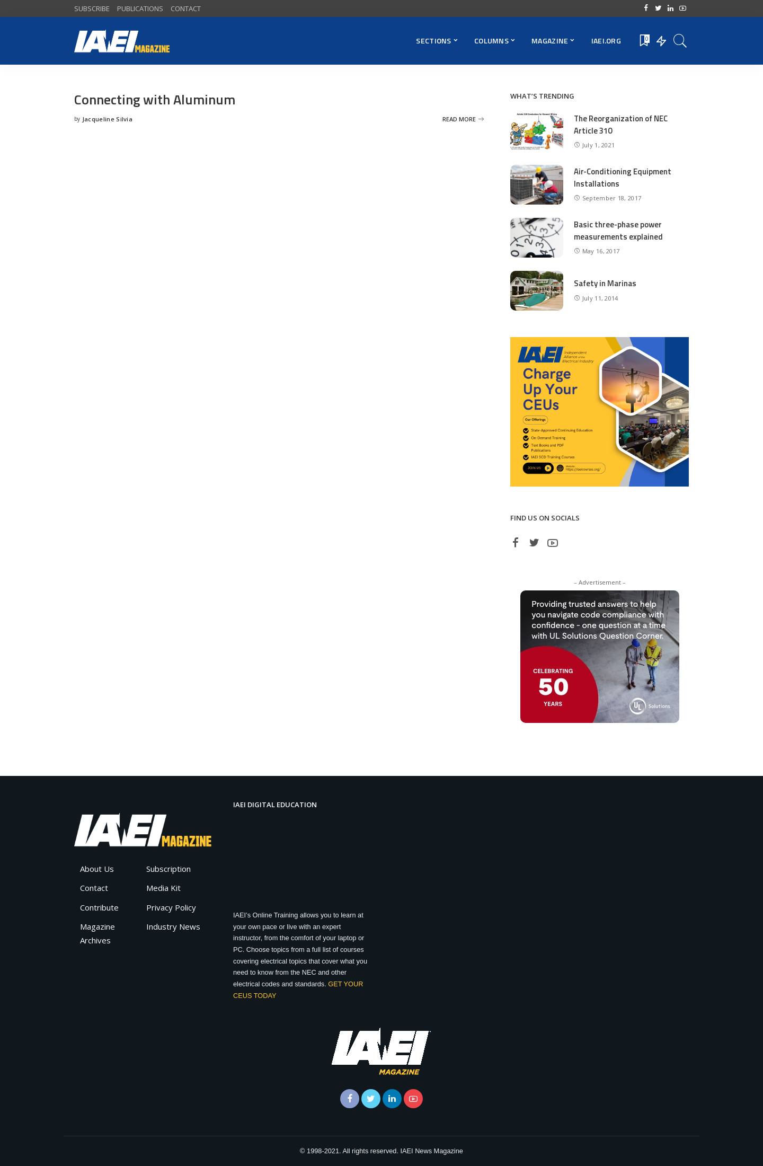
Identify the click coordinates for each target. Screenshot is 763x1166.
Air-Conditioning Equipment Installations (623, 177)
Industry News (173, 926)
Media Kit (163, 887)
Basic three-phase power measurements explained (618, 230)
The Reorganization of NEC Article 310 (621, 124)
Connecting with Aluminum (155, 99)
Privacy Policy (171, 907)
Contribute (99, 907)
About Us (97, 868)
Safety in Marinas (605, 283)
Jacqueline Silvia (107, 119)
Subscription (168, 868)
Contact (94, 887)
